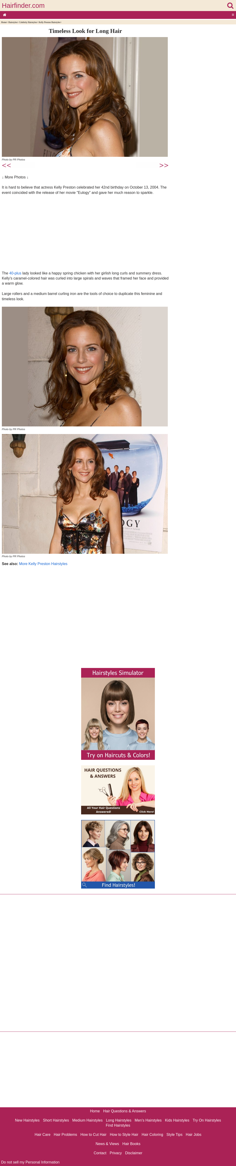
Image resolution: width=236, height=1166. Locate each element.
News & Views (107, 1144)
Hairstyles (12, 22)
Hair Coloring (152, 1135)
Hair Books (131, 1144)
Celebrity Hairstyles (28, 22)
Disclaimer (133, 1153)
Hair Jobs (193, 1135)
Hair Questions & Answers (124, 1111)
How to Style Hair (124, 1135)
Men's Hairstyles (148, 1120)
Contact (100, 1153)
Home (3, 22)
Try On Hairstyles (207, 1120)
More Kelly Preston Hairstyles (43, 564)
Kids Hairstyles (177, 1120)
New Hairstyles (27, 1120)
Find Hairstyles (118, 1125)
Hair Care (42, 1135)
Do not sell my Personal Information (30, 1162)
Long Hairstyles (118, 1120)
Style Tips (174, 1135)
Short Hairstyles (56, 1120)
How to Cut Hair (93, 1135)
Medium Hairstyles (87, 1120)
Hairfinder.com (23, 5)
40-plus (15, 273)
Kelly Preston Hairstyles (49, 22)
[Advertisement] (85, 233)
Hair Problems (65, 1135)
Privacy (116, 1153)
